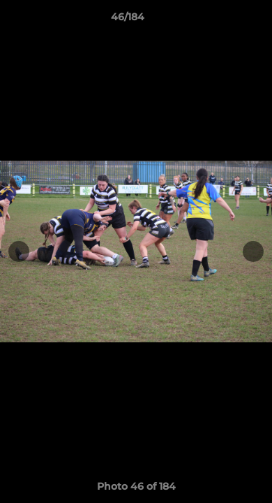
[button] (221, 20)
